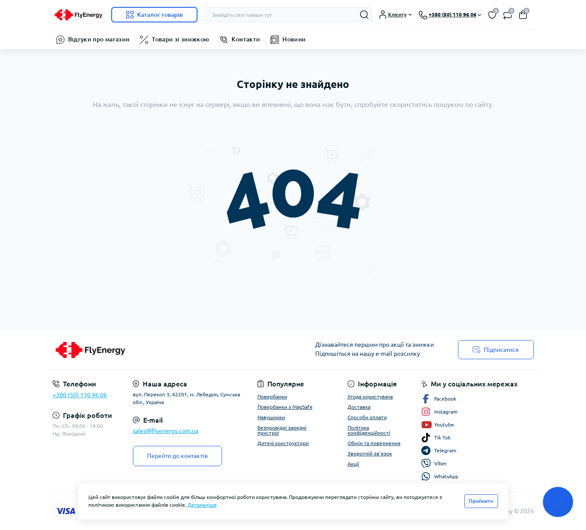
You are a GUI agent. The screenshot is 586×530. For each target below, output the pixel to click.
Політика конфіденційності (369, 430)
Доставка (359, 407)
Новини (294, 39)
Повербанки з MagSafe (285, 407)
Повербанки (272, 396)
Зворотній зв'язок (370, 453)
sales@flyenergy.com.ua (165, 430)
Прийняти (481, 501)
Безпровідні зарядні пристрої (282, 430)
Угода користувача (370, 396)
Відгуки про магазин (99, 39)
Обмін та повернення (374, 443)
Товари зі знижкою (180, 39)
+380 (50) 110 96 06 (80, 395)
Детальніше (202, 505)
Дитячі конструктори (283, 443)
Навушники (271, 417)
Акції (353, 464)
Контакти (246, 39)
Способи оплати (367, 417)
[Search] (364, 14)
